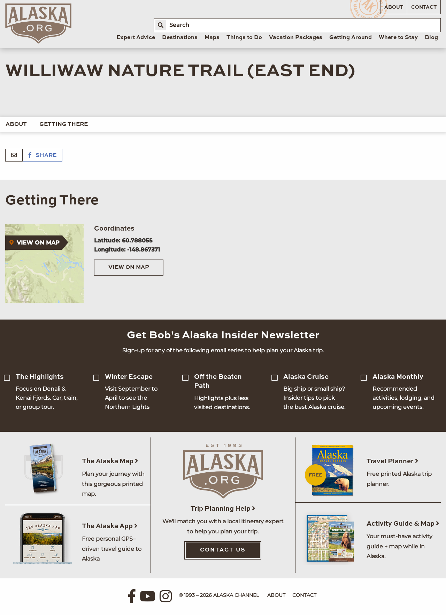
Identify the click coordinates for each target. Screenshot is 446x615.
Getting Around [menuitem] (350, 37)
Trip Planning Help (223, 508)
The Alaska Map (110, 461)
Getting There (63, 124)
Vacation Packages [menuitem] (295, 37)
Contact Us (223, 550)
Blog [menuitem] (431, 37)
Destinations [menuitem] (180, 37)
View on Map (128, 267)
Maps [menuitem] (212, 37)
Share (42, 155)
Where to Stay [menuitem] (398, 37)
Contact (424, 7)
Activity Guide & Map (403, 523)
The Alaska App (110, 526)
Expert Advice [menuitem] (135, 37)
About (393, 7)
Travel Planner (392, 461)
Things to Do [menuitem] (244, 37)
